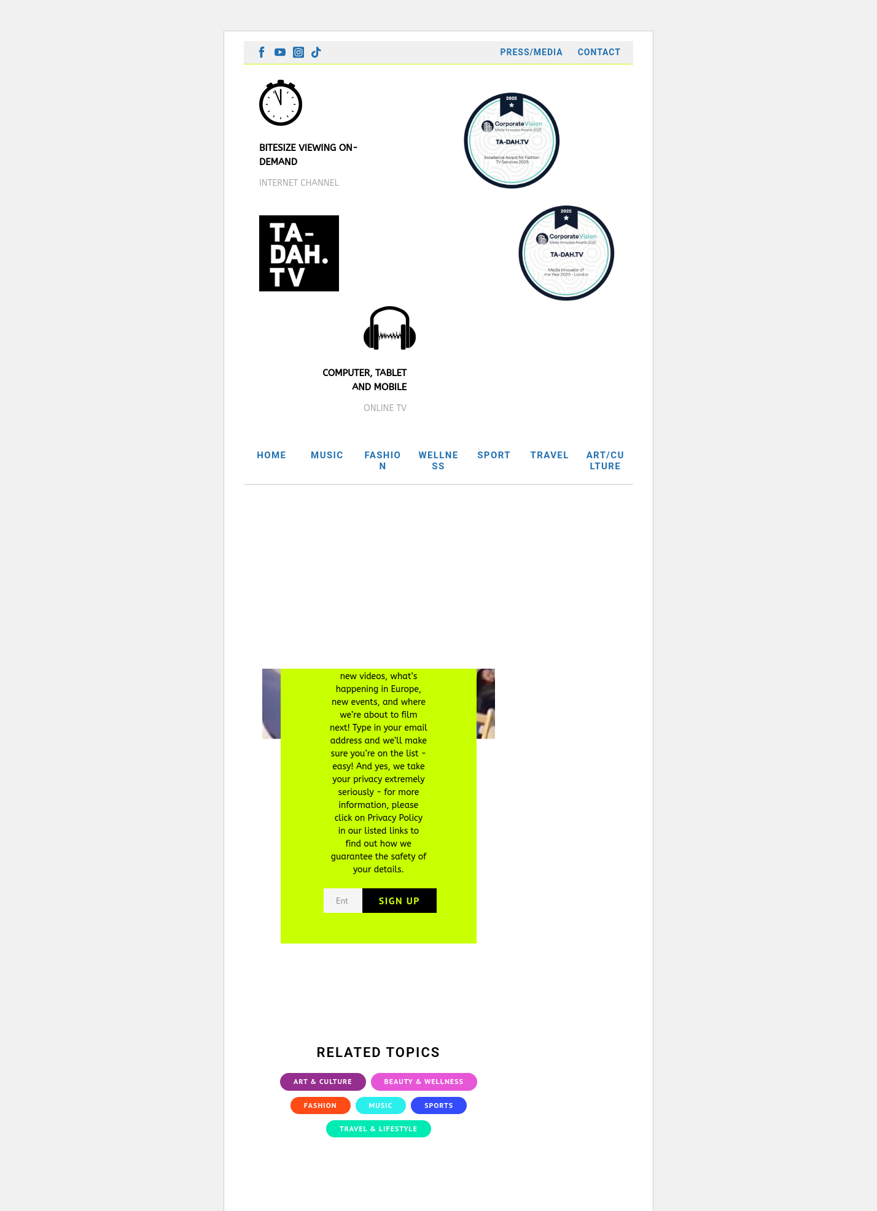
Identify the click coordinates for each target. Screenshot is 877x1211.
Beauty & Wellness (424, 1081)
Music (381, 1105)
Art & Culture (323, 1081)
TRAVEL (550, 455)
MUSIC (327, 455)
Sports (438, 1105)
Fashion (320, 1105)
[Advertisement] (438, 577)
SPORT (494, 455)
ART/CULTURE (606, 461)
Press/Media (531, 52)
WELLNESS (438, 461)
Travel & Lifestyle (379, 1128)
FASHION (382, 461)
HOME (271, 455)
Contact (599, 52)
